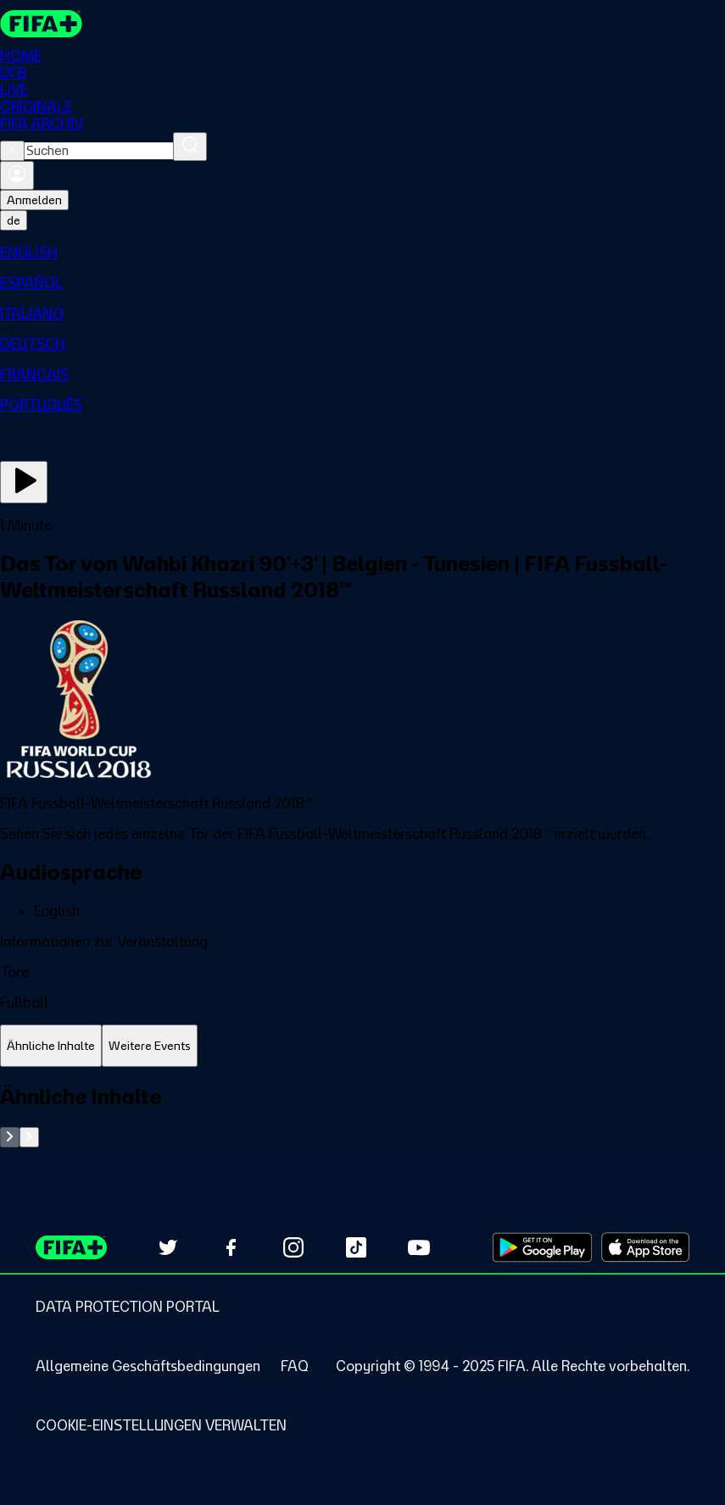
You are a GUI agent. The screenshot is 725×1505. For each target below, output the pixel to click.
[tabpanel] (362, 1115)
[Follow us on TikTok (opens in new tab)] (356, 1247)
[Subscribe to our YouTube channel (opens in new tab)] (419, 1247)
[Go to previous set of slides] (10, 1137)
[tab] (51, 1046)
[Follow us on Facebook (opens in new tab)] (230, 1247)
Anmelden (34, 200)
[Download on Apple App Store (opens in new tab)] (645, 1247)
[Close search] (12, 151)
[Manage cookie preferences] (161, 1425)
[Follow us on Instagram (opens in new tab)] (293, 1247)
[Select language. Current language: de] (13, 220)
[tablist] (362, 1046)
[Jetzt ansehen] (23, 482)
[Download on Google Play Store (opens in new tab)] (542, 1247)
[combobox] (99, 150)
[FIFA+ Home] (41, 23)
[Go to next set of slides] (29, 1137)
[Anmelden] (17, 175)
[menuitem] (362, 252)
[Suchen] (190, 146)
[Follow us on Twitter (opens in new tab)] (168, 1247)
